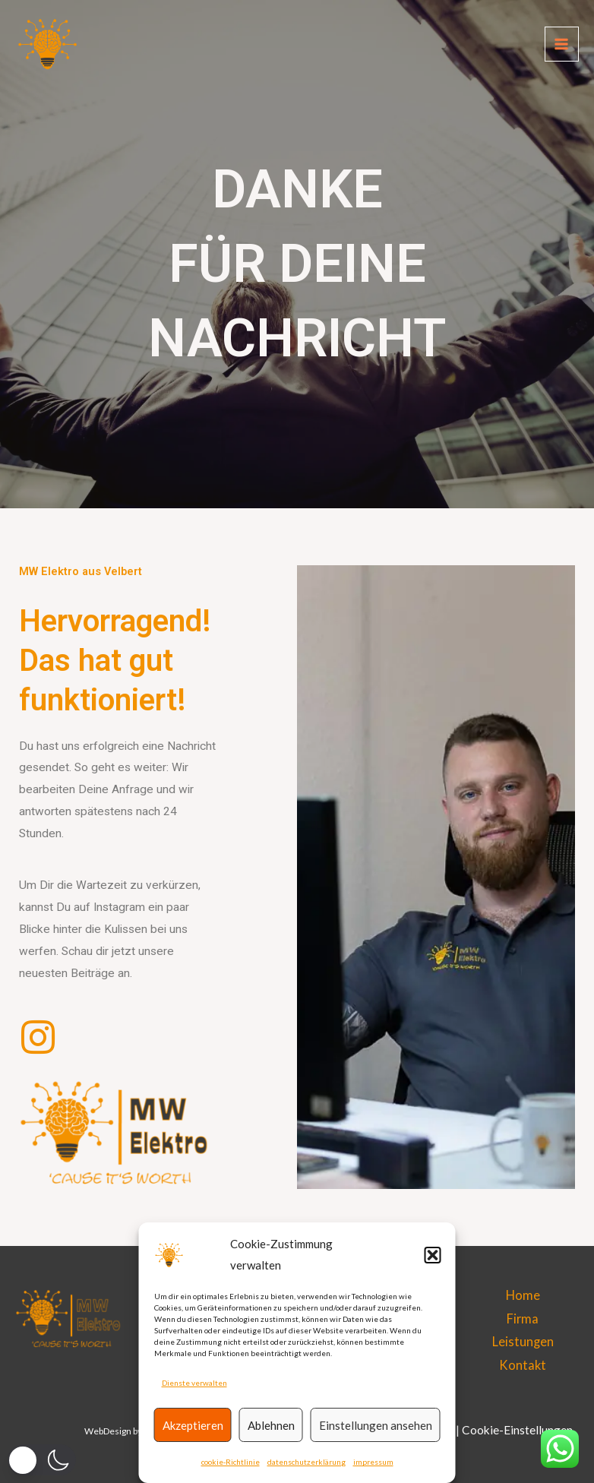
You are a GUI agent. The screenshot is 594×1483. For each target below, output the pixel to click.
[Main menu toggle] (562, 45)
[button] (433, 1255)
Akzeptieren (193, 1425)
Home (523, 1295)
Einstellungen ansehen (375, 1425)
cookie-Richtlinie (230, 1461)
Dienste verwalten (194, 1382)
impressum (373, 1461)
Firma (523, 1318)
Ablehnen (271, 1425)
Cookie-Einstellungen (517, 1430)
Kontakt (522, 1365)
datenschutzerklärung (306, 1461)
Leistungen (523, 1341)
